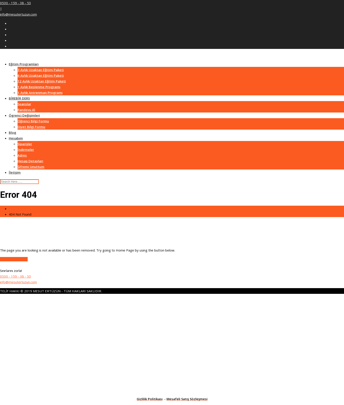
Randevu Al (26, 109)
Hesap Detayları (30, 161)
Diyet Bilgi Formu (31, 127)
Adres (22, 155)
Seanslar (24, 104)
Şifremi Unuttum (31, 166)
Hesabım (16, 138)
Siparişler (25, 144)
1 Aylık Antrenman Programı (40, 92)
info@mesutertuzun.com (18, 14)
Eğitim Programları (24, 64)
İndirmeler (26, 149)
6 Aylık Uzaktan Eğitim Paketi (41, 75)
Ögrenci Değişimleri (24, 115)
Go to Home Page (14, 259)
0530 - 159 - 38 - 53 (15, 3)
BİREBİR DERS (19, 98)
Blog (12, 132)
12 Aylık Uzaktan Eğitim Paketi (42, 81)
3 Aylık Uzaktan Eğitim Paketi (41, 70)
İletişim (15, 172)
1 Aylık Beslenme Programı (39, 87)
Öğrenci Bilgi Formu (33, 121)
